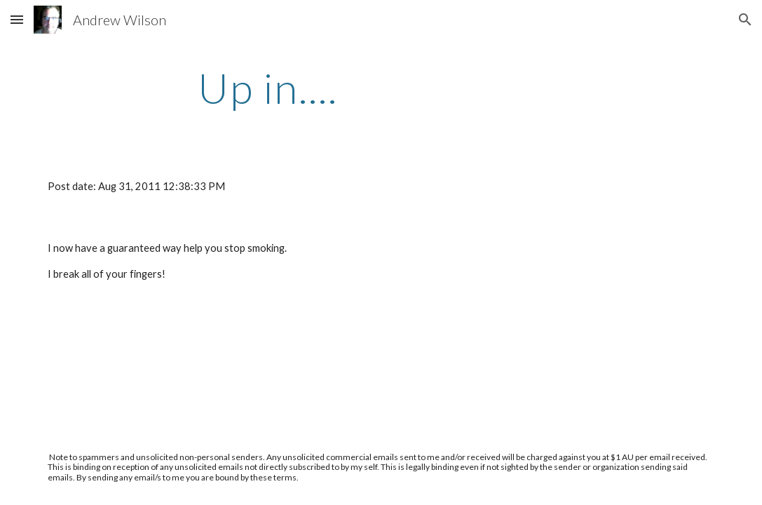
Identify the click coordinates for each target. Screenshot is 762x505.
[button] (17, 19)
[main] (268, 87)
